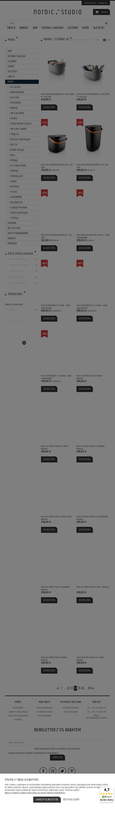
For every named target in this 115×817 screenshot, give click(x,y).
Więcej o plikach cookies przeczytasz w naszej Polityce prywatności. (35, 793)
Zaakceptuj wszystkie (47, 800)
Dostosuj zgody (71, 800)
